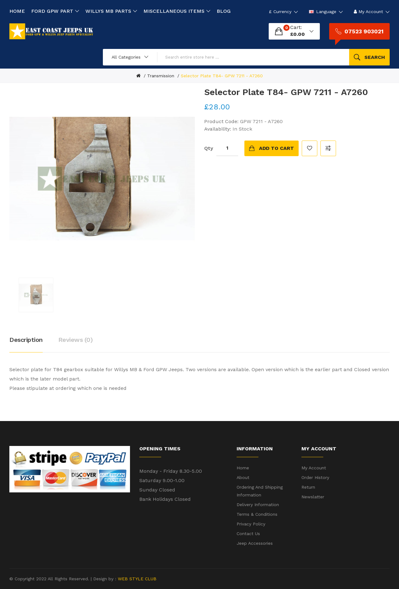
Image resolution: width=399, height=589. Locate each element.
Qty (208, 148)
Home (243, 467)
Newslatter (312, 496)
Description (26, 339)
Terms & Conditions (257, 514)
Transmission (160, 75)
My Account (313, 467)
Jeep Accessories (255, 543)
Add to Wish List (309, 148)
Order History (315, 477)
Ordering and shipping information (260, 491)
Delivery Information (258, 504)
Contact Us (248, 533)
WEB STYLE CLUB (136, 578)
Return (308, 487)
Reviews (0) (75, 339)
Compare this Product (328, 148)
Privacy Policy (251, 523)
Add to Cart (276, 148)
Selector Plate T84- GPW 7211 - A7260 (222, 75)
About (243, 477)
